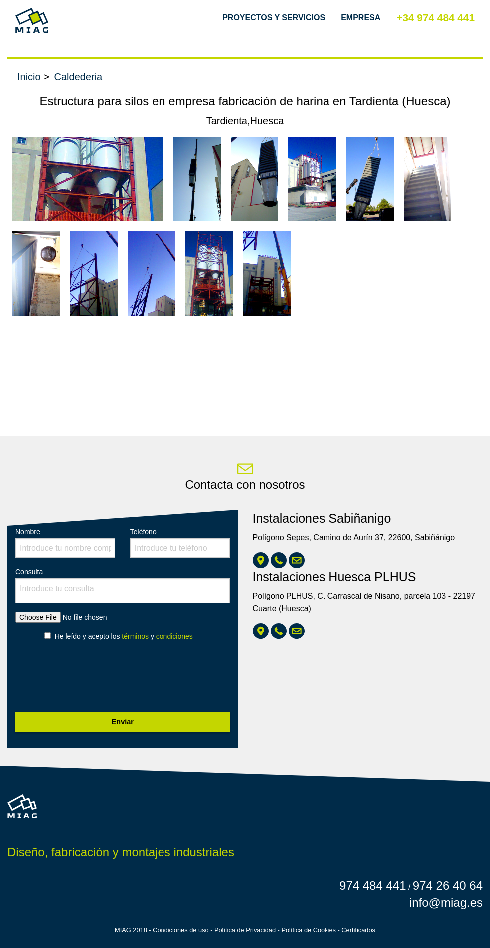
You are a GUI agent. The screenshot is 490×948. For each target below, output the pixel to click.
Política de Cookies (308, 930)
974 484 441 (372, 885)
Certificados (358, 930)
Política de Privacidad (245, 930)
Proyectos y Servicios (273, 17)
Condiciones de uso (180, 930)
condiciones (174, 636)
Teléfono (180, 543)
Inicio (29, 76)
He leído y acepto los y (124, 636)
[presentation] (91, 679)
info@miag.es (446, 902)
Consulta (122, 585)
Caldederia (78, 76)
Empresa (360, 17)
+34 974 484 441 (435, 17)
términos (135, 636)
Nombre (65, 543)
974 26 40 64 (448, 885)
